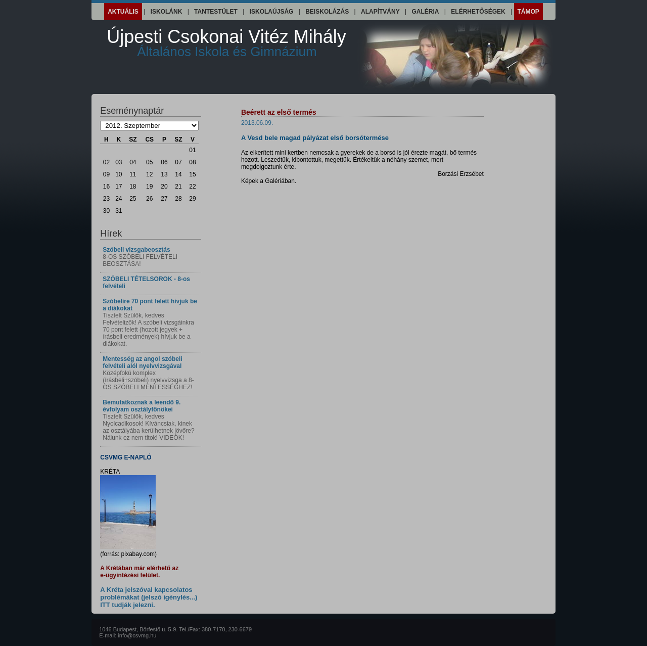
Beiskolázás (327, 11)
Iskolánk (166, 11)
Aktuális (123, 11)
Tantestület (216, 11)
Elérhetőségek (478, 11)
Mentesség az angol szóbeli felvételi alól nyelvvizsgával (142, 362)
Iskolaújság (272, 11)
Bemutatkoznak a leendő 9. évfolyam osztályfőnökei (141, 406)
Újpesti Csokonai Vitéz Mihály (226, 42)
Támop (528, 11)
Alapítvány (380, 11)
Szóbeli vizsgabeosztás (136, 249)
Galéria (425, 11)
